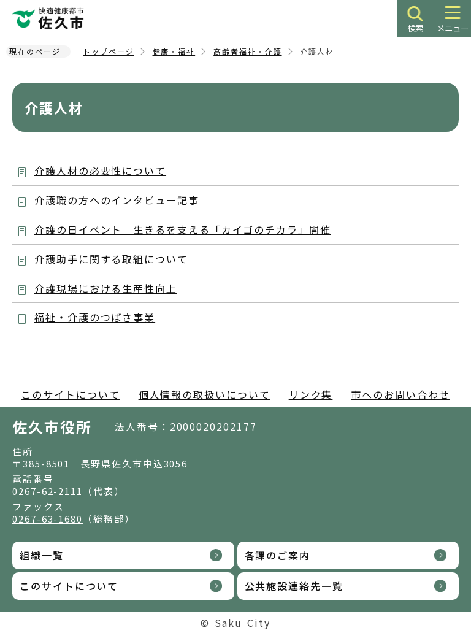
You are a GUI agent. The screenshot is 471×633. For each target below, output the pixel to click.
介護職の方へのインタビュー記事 (116, 200)
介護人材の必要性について (100, 170)
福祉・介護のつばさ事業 (94, 317)
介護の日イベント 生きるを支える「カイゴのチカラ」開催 (182, 229)
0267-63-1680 (47, 518)
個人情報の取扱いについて (204, 394)
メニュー (453, 28)
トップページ (108, 51)
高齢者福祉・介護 (247, 51)
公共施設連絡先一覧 (294, 585)
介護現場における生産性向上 (105, 288)
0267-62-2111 (47, 491)
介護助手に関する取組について (111, 258)
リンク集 (311, 394)
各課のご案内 (278, 555)
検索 (415, 28)
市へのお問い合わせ (400, 394)
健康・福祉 (174, 51)
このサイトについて (70, 394)
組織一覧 (42, 555)
